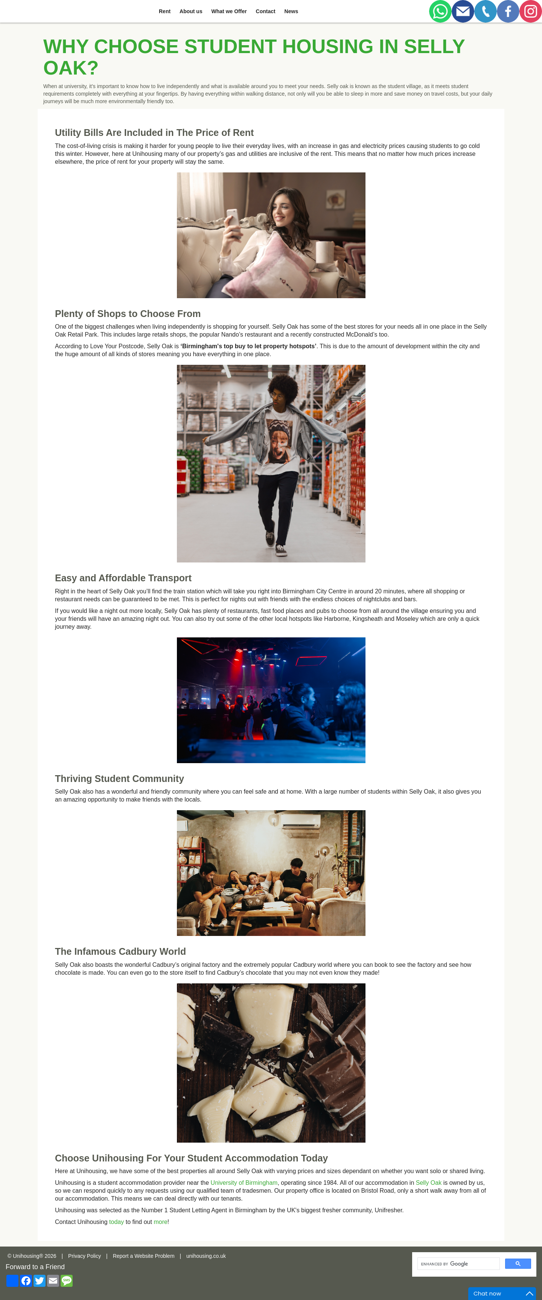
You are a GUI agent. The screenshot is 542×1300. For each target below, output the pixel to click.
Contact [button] (266, 11)
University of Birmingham (244, 1183)
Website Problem (154, 1256)
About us (191, 11)
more (160, 1222)
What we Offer (229, 11)
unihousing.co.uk (206, 1256)
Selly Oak (429, 1183)
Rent (165, 11)
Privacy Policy (84, 1256)
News (291, 11)
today (116, 1222)
